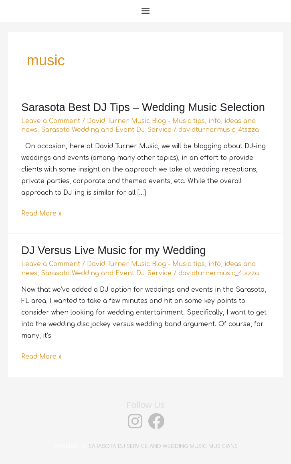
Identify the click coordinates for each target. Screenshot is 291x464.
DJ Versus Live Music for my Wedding (113, 250)
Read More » (41, 214)
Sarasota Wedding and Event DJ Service (106, 129)
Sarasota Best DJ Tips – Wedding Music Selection (143, 107)
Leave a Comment (50, 121)
